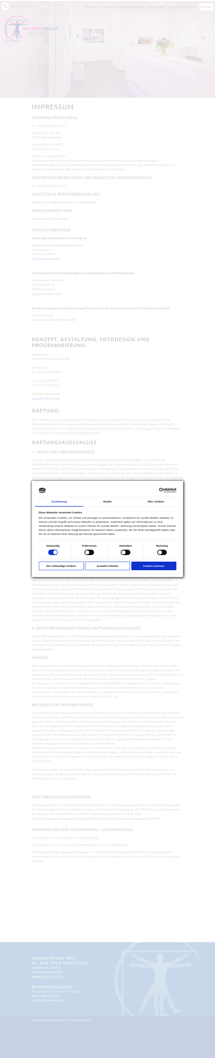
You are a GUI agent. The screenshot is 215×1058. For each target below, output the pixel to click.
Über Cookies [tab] (156, 501)
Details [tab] (107, 501)
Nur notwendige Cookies (61, 565)
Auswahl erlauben (107, 565)
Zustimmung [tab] (59, 501)
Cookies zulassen (153, 565)
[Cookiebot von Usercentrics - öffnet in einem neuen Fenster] (161, 490)
